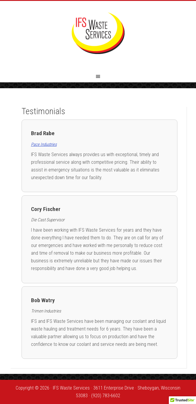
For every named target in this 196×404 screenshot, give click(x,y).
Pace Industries (44, 144)
